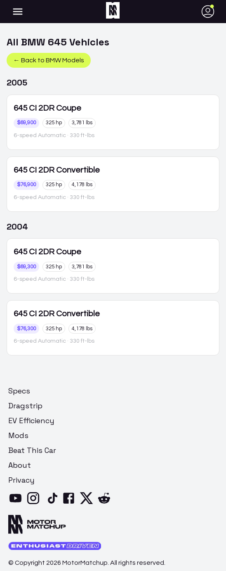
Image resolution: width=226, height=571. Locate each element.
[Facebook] (70, 503)
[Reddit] (106, 503)
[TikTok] (52, 503)
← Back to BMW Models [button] (48, 60)
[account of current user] (18, 11)
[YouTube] (17, 503)
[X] (88, 503)
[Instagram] (35, 503)
